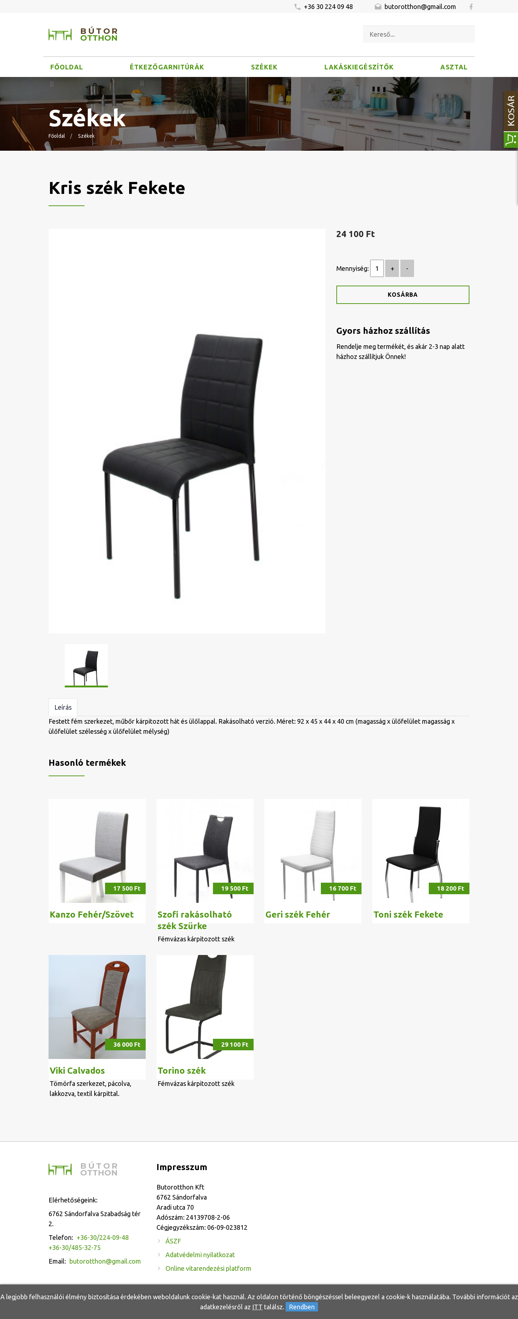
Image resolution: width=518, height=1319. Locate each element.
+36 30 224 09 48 (323, 7)
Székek (264, 67)
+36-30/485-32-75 (75, 1247)
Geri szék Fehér (297, 914)
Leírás (63, 707)
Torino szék (182, 1070)
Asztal (453, 67)
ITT (257, 1306)
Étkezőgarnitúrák (167, 67)
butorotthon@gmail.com (415, 7)
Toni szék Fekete (408, 914)
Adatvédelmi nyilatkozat (200, 1254)
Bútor (99, 35)
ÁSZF (173, 1241)
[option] (187, 431)
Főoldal (66, 67)
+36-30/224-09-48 (103, 1237)
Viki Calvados (77, 1070)
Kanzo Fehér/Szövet (92, 914)
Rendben (302, 1306)
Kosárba (403, 294)
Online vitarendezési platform (208, 1268)
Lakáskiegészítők (359, 67)
